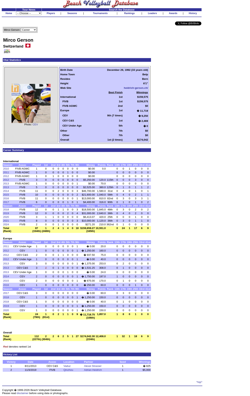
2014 (6, 190)
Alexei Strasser (93, 366)
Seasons (72, 13)
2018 (6, 209)
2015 (6, 194)
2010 (6, 168)
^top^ (199, 382)
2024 (6, 224)
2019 (6, 213)
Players (51, 13)
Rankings (129, 13)
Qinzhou (68, 369)
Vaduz (67, 366)
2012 (6, 176)
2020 (6, 217)
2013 (6, 183)
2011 (6, 172)
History (193, 13)
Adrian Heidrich (93, 369)
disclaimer (23, 393)
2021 (6, 220)
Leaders (152, 13)
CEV (35, 124)
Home (8, 13)
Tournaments (100, 13)
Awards (173, 13)
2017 (6, 202)
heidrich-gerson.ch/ (136, 87)
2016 (6, 198)
